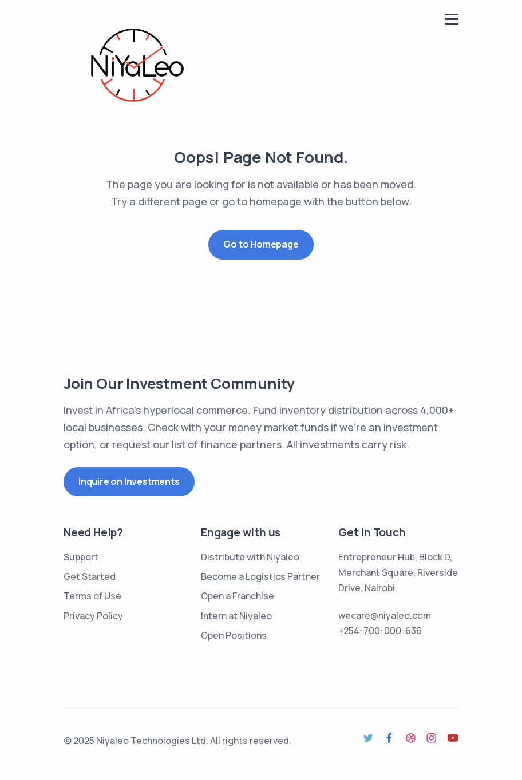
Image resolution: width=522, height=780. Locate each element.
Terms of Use (92, 596)
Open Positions (234, 635)
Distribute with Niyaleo (250, 557)
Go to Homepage (260, 244)
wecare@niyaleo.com (384, 615)
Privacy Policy (93, 616)
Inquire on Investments (129, 481)
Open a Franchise (237, 596)
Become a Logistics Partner (260, 576)
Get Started (90, 576)
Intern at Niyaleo (236, 616)
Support (81, 557)
